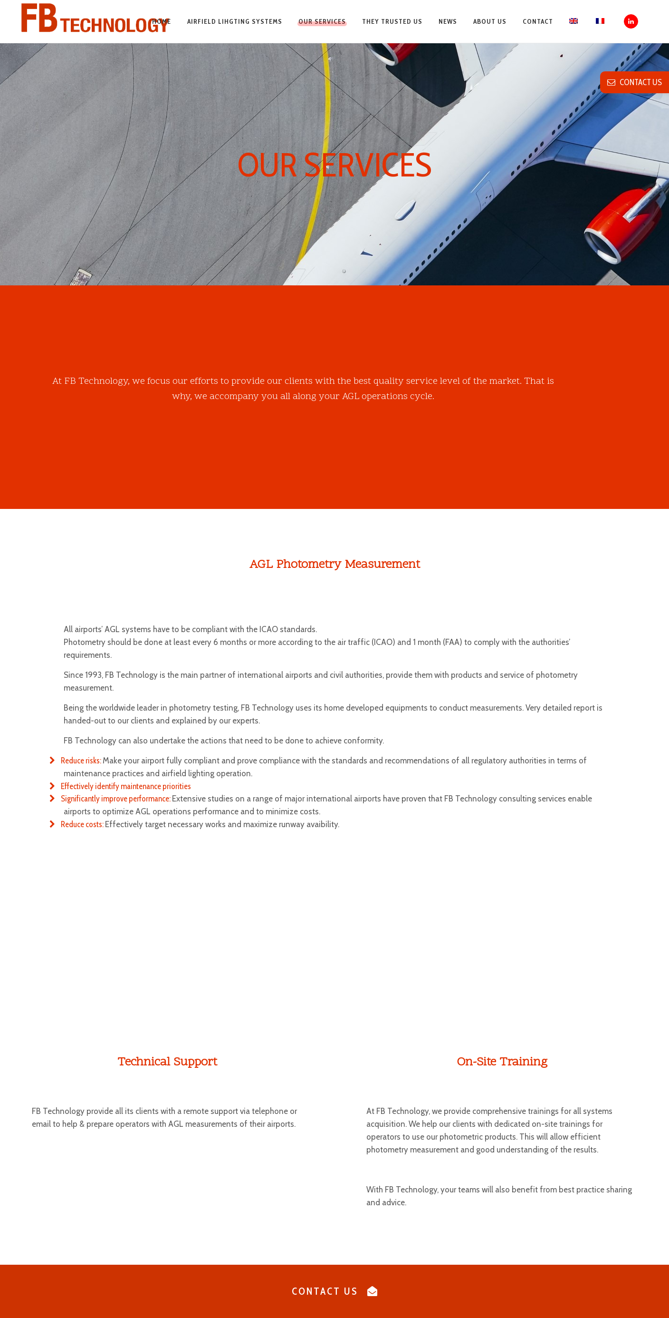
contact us (634, 82)
